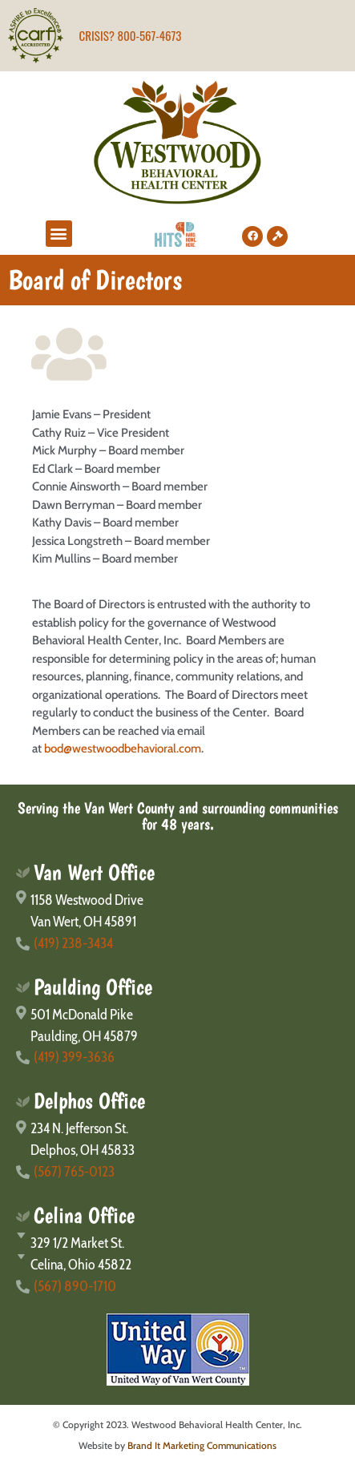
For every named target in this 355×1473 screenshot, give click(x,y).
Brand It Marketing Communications (201, 1445)
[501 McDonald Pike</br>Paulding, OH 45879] (177, 1025)
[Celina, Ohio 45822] (177, 1265)
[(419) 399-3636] (177, 1057)
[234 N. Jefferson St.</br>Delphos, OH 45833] (177, 1139)
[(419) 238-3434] (177, 943)
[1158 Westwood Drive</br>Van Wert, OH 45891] (177, 911)
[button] (59, 233)
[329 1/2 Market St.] (177, 1243)
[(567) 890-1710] (177, 1286)
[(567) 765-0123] (177, 1172)
